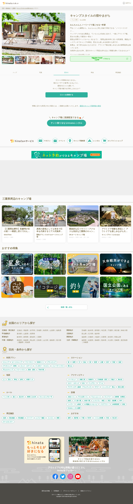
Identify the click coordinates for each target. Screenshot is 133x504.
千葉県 (110, 330)
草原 (113, 362)
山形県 (52, 330)
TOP (3, 8)
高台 (84, 362)
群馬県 (97, 330)
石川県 (90, 334)
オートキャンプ (17, 362)
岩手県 (32, 330)
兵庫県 (103, 337)
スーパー (30, 418)
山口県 (45, 340)
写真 (40, 72)
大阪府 (97, 337)
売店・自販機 (112, 400)
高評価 (76, 418)
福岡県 (84, 340)
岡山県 (32, 340)
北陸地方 (70, 333)
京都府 (90, 337)
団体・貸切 (31, 370)
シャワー (70, 404)
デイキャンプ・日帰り (10, 366)
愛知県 (32, 337)
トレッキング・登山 (108, 387)
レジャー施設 (40, 418)
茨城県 (84, 330)
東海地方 (8, 8)
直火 (14, 397)
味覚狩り (91, 379)
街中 (107, 362)
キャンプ (6, 362)
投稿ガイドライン (86, 491)
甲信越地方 (6, 333)
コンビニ (50, 418)
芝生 (9, 379)
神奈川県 (124, 330)
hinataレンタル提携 (74, 408)
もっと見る (83, 19)
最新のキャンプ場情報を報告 (90, 106)
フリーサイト (29, 362)
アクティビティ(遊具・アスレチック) (79, 387)
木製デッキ (29, 379)
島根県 (25, 340)
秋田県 (45, 330)
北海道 (19, 330)
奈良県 (110, 337)
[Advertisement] (46, 177)
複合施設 (12, 418)
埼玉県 (103, 330)
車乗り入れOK (31, 397)
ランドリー (107, 397)
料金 (92, 72)
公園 (101, 362)
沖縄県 (85, 342)
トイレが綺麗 (99, 418)
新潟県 (19, 334)
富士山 (70, 366)
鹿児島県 (124, 340)
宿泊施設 (21, 418)
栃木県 (90, 330)
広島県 (39, 340)
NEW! (89, 418)
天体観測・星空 (102, 379)
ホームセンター (8, 421)
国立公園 (121, 387)
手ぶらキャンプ (8, 370)
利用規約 (56, 491)
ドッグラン (92, 383)
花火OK (21, 397)
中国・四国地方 (7, 340)
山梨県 (25, 334)
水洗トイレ (71, 397)
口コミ (66, 72)
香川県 (58, 340)
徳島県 (52, 340)
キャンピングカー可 (45, 397)
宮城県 (39, 330)
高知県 (27, 342)
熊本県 (103, 340)
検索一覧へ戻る (59, 307)
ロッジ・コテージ (26, 366)
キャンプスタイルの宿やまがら (25, 8)
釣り (83, 383)
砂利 (21, 379)
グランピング (51, 362)
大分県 (110, 340)
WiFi (120, 400)
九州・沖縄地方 (72, 340)
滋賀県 (84, 337)
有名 (107, 418)
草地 (15, 379)
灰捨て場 (87, 400)
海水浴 (120, 379)
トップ (15, 72)
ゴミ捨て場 (77, 400)
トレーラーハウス (58, 366)
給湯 (69, 400)
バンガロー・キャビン (42, 366)
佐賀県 (90, 340)
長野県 (32, 334)
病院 (58, 418)
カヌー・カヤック (73, 383)
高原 (119, 362)
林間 (74, 362)
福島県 (58, 330)
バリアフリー (104, 404)
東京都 (116, 330)
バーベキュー (72, 379)
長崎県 (97, 340)
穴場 (82, 418)
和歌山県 (117, 337)
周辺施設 (118, 72)
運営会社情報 (46, 491)
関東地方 (70, 330)
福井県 (97, 334)
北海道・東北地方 (8, 330)
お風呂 (79, 404)
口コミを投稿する (66, 95)
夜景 (95, 362)
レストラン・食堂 (98, 400)
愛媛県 (21, 342)
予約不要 (41, 370)
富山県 (84, 334)
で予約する (100, 59)
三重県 (13, 8)
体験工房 (82, 379)
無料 (69, 418)
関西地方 (70, 337)
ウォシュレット (96, 397)
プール (101, 383)
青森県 (25, 330)
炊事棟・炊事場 (120, 397)
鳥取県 (19, 340)
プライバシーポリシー (70, 491)
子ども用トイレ (83, 397)
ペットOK (6, 397)
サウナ (97, 387)
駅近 (123, 404)
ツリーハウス (20, 370)
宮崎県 (116, 340)
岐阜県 (19, 337)
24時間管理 (115, 404)
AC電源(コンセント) (90, 404)
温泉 (4, 418)
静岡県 (25, 337)
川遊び (113, 379)
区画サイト (40, 362)
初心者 (114, 418)
